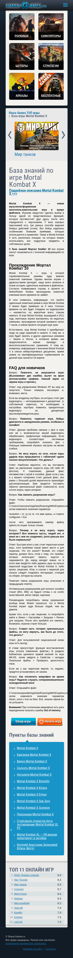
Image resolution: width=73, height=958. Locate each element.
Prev (9, 135)
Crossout (19, 889)
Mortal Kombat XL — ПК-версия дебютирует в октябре (37, 836)
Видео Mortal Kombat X (32, 761)
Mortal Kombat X (27, 748)
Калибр (18, 912)
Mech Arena (20, 894)
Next (63, 135)
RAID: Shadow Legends (26, 875)
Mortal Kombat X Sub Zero (33, 801)
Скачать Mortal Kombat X (33, 768)
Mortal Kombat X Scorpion (33, 808)
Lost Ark (18, 922)
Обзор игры (23, 721)
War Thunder (21, 880)
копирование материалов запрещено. (26, 943)
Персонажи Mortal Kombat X (35, 814)
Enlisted (18, 917)
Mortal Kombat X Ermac (32, 794)
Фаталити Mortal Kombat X (34, 774)
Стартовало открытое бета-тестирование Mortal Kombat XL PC (37, 824)
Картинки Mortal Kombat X (34, 755)
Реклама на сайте (32, 949)
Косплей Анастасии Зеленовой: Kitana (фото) (37, 846)
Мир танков (25, 154)
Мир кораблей (22, 903)
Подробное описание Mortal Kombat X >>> (36, 192)
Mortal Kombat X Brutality (33, 781)
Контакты (51, 949)
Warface (18, 898)
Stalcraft (18, 908)
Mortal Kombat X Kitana (32, 788)
